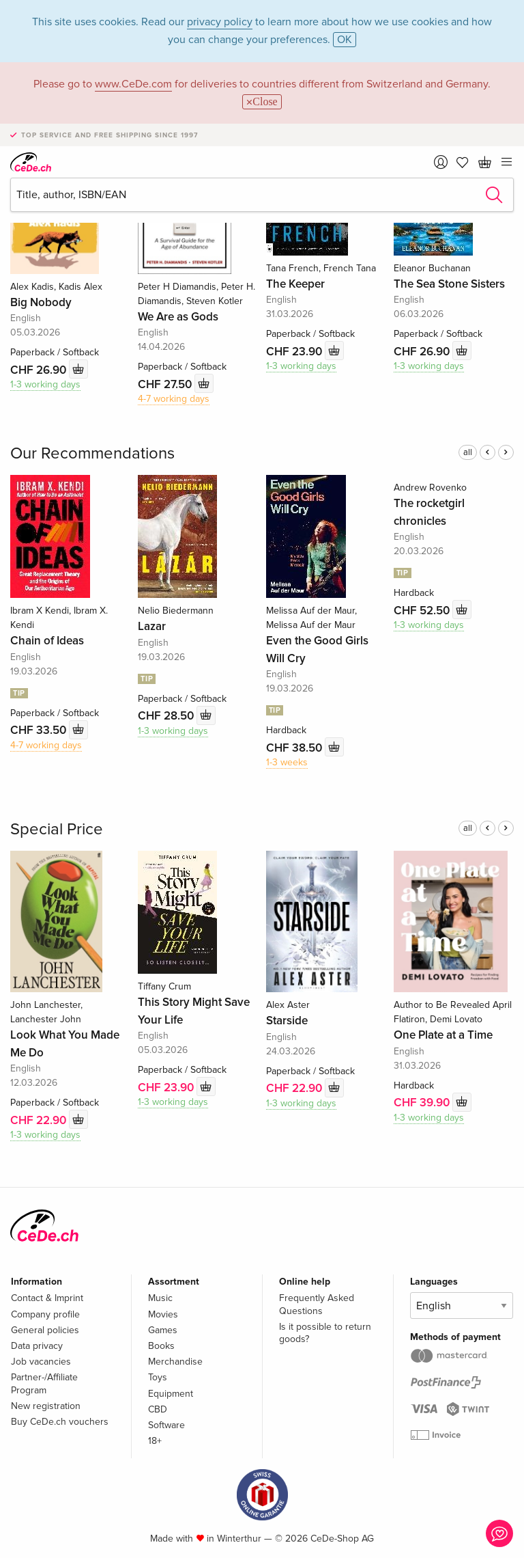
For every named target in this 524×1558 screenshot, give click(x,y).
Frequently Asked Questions (316, 1304)
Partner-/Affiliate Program (44, 1383)
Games (162, 1330)
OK (344, 39)
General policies (45, 1330)
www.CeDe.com (133, 84)
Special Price (56, 829)
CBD (157, 1409)
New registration (46, 1406)
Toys (157, 1377)
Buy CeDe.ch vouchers (59, 1421)
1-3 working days (45, 384)
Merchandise (175, 1361)
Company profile (45, 1314)
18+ (155, 1441)
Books (161, 1346)
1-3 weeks (287, 762)
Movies (163, 1314)
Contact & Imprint (47, 1298)
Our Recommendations (92, 453)
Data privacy (37, 1346)
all (467, 452)
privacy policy (219, 22)
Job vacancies (41, 1361)
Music (160, 1298)
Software (166, 1425)
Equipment (170, 1393)
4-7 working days (173, 399)
